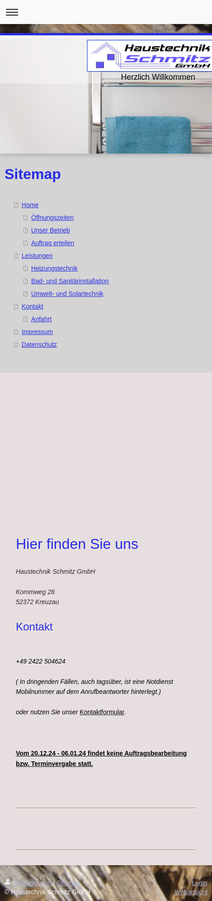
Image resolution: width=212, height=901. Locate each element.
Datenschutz (39, 344)
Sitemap (68, 882)
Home (30, 204)
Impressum (37, 331)
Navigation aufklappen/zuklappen (106, 12)
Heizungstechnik (54, 268)
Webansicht (190, 892)
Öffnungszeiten (52, 217)
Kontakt (32, 306)
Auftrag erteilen (52, 243)
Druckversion (29, 882)
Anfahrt (41, 319)
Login (199, 882)
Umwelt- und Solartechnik (67, 293)
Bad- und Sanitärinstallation (70, 281)
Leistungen (37, 255)
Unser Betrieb (50, 230)
